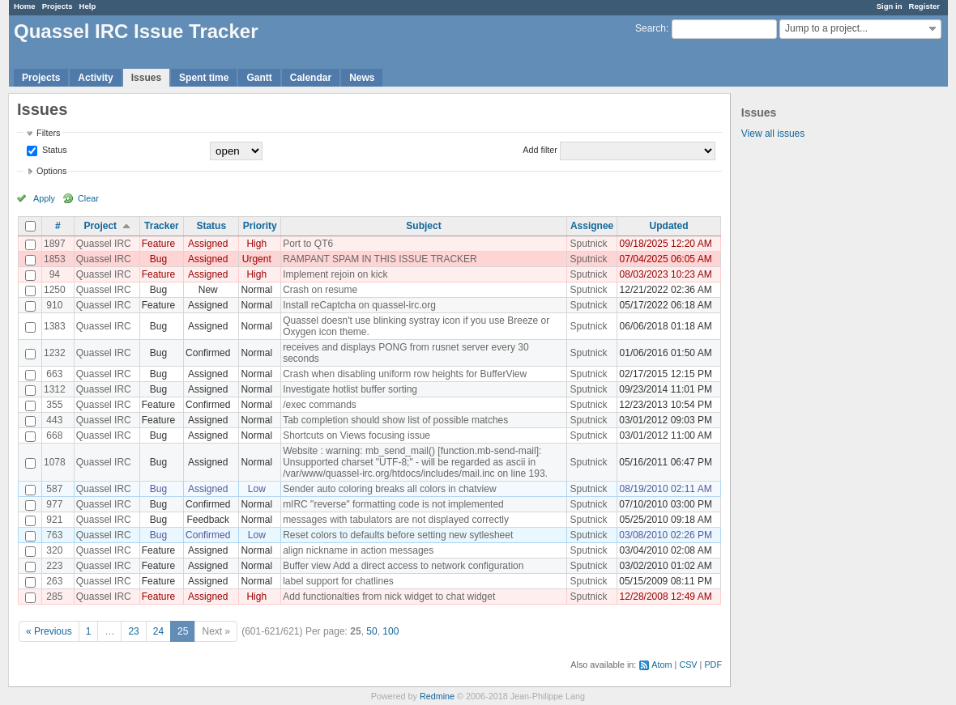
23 (133, 631)
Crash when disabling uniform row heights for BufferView (405, 374)
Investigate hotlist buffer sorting (350, 389)
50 (371, 631)
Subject (423, 225)
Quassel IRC (103, 243)
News (361, 77)
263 (54, 581)
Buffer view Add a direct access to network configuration (403, 565)
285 (54, 596)
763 (54, 535)
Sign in (890, 6)
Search (650, 28)
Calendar (310, 77)
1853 (55, 259)
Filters (48, 133)
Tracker (161, 225)
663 (54, 374)
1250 (55, 289)
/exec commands (319, 404)
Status (53, 150)
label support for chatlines (338, 581)
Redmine (437, 696)
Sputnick (589, 243)
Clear (88, 198)
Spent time (203, 77)
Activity (95, 77)
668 (54, 435)
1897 (55, 243)
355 (54, 404)
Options (51, 171)
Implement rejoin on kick (335, 274)
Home (25, 6)
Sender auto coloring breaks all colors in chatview (389, 489)
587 (54, 489)
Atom (661, 664)
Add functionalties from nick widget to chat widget (389, 596)
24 (158, 631)
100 (390, 631)
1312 (55, 389)
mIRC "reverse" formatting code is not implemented (393, 504)
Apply (44, 198)
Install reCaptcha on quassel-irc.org (359, 305)
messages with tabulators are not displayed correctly (396, 519)
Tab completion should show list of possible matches (395, 420)
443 (54, 420)
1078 (55, 462)
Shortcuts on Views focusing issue (356, 435)
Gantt (258, 77)
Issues (146, 77)
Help (87, 6)
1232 (55, 353)
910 (54, 305)
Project (100, 225)
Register (924, 6)
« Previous (49, 631)
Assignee (591, 225)
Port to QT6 (308, 243)
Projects (57, 6)
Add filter (540, 150)
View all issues (772, 133)
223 (54, 565)
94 (54, 274)
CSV (688, 664)
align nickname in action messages (358, 550)
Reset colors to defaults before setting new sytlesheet (398, 535)
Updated (669, 225)
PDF (713, 664)
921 (54, 519)
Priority (260, 225)
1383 (55, 326)
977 (54, 504)
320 (54, 550)
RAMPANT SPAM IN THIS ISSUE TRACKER (380, 259)
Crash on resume (320, 289)
